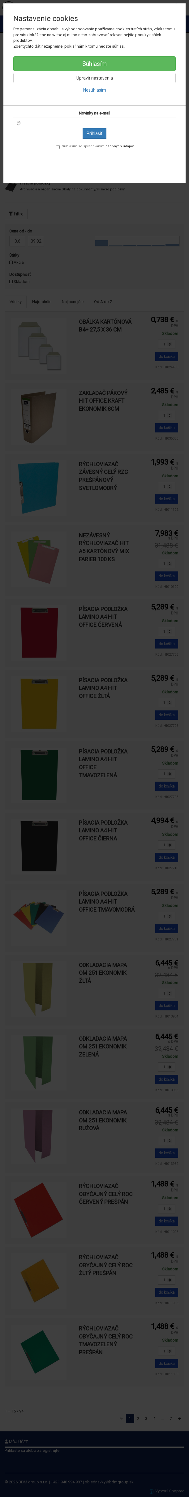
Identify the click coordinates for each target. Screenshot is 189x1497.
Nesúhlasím (94, 90)
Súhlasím (94, 63)
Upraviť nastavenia (94, 78)
